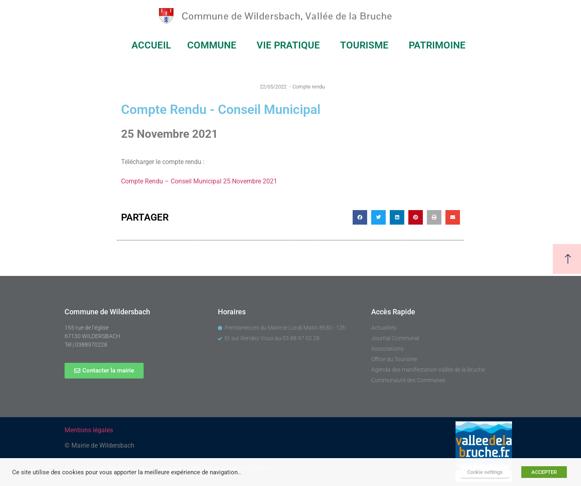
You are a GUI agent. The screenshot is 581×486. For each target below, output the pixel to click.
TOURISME (366, 45)
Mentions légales (89, 430)
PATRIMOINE (439, 45)
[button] (360, 217)
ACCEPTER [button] (544, 472)
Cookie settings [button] (485, 472)
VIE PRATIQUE (290, 45)
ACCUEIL (151, 45)
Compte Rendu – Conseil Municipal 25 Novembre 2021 (199, 181)
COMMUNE (213, 45)
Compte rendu (309, 87)
